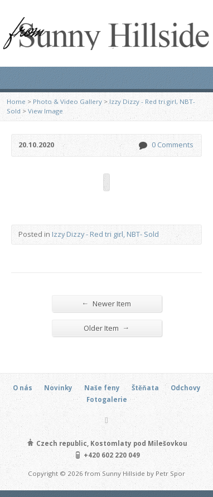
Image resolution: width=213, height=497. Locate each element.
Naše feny (102, 388)
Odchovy (186, 388)
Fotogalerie (106, 399)
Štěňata (145, 388)
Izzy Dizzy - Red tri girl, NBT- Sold (105, 234)
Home (16, 101)
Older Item (107, 327)
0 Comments (142, 145)
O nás (22, 388)
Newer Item (107, 303)
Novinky (58, 388)
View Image (45, 111)
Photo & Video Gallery (67, 101)
